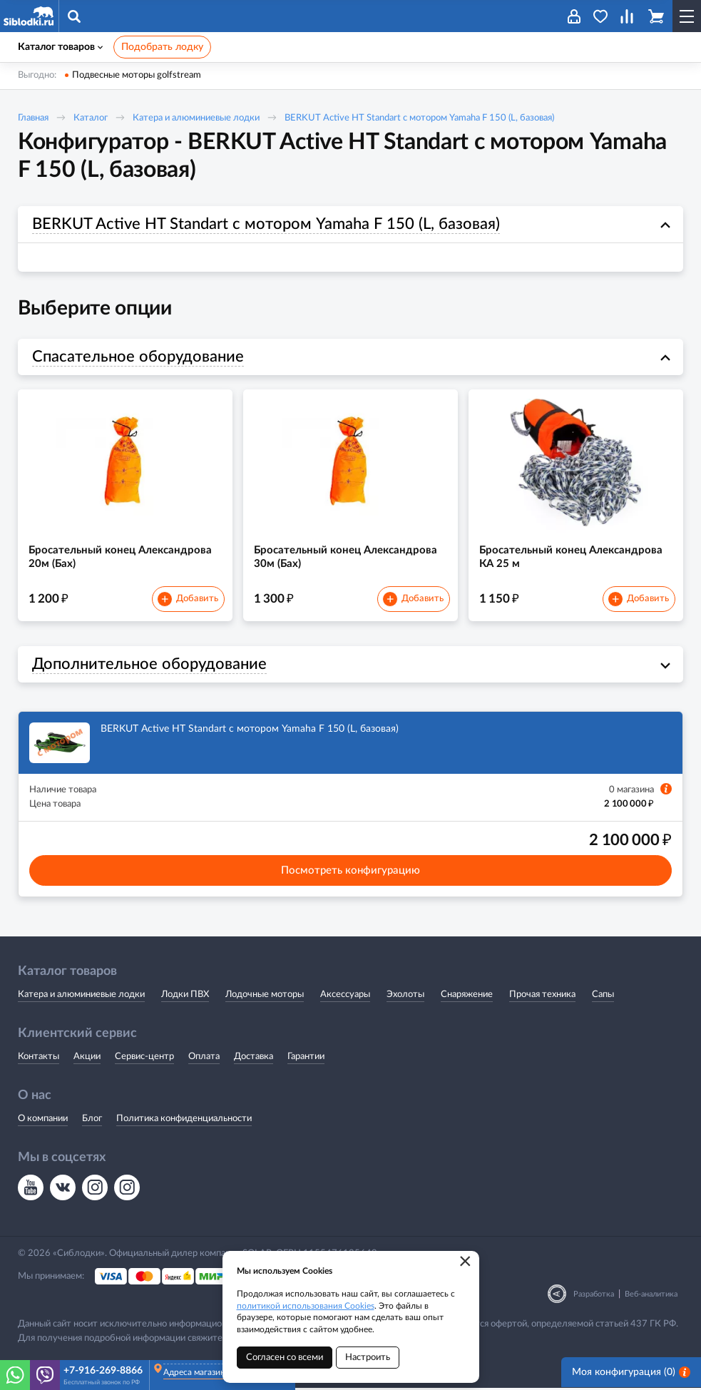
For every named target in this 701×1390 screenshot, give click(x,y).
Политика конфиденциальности (184, 1120)
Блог (92, 1120)
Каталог (90, 118)
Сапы (603, 996)
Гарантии (305, 1058)
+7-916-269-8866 (103, 1371)
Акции (87, 1058)
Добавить (187, 600)
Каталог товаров (60, 47)
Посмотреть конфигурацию (350, 872)
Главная (33, 118)
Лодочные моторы (264, 996)
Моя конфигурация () (631, 1375)
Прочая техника (542, 996)
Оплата (204, 1058)
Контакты (38, 1058)
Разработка (593, 1296)
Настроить (367, 1357)
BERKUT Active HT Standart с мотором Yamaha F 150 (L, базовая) (419, 118)
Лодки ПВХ (185, 996)
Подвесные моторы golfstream (136, 75)
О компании (43, 1120)
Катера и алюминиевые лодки (196, 118)
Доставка (253, 1058)
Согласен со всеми (284, 1357)
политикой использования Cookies (305, 1306)
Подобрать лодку (162, 47)
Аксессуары (345, 996)
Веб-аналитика (651, 1296)
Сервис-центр (144, 1058)
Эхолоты (405, 996)
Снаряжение (467, 996)
